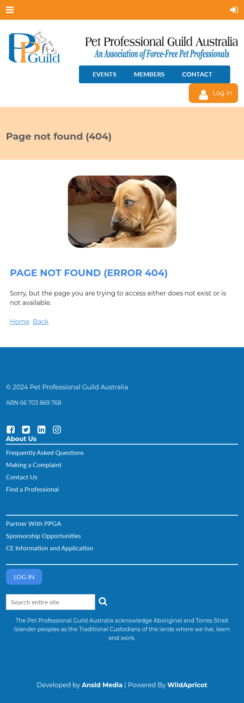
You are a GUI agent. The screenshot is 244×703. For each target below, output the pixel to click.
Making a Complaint (34, 464)
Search (103, 601)
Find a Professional (32, 489)
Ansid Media (102, 685)
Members (149, 74)
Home (20, 321)
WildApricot (187, 685)
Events (104, 74)
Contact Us (22, 477)
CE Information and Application (49, 548)
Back (41, 321)
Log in (222, 93)
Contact (197, 74)
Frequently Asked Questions (45, 452)
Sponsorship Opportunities (43, 535)
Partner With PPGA (33, 523)
